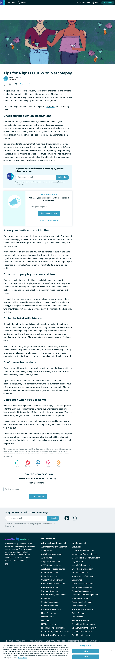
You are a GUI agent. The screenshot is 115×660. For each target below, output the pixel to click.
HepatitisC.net (47, 616)
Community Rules (92, 641)
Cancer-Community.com (52, 580)
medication (8, 125)
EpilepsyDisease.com (51, 609)
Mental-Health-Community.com (86, 558)
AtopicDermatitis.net (50, 561)
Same (57, 463)
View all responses (49, 220)
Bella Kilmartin (16, 77)
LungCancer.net (79, 543)
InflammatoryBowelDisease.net (55, 631)
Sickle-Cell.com (79, 613)
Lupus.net (76, 547)
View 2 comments (38, 483)
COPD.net (45, 598)
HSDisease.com (48, 624)
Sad (37, 463)
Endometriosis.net (49, 606)
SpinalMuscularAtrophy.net (84, 628)
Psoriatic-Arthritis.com (82, 602)
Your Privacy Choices (55, 641)
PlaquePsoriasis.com (81, 591)
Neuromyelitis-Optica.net (83, 576)
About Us (9, 641)
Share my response (49, 213)
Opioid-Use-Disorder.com (83, 583)
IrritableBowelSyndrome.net (53, 635)
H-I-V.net (45, 620)
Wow (47, 463)
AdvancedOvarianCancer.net (54, 547)
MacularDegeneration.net (83, 550)
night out (50, 106)
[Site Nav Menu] (11, 2)
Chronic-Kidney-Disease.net (53, 594)
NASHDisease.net (80, 572)
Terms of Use (19, 184)
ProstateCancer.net (80, 598)
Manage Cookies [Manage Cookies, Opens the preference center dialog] (85, 646)
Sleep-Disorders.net (80, 620)
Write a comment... (13, 489)
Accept (85, 657)
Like (16, 463)
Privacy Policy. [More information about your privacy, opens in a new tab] (22, 658)
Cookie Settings (75, 641)
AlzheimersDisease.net (51, 554)
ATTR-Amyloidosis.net (51, 565)
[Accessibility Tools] (83, 2)
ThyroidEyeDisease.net (82, 631)
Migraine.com (78, 561)
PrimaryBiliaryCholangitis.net (85, 594)
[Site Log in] (96, 2)
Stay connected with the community (26, 512)
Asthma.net (46, 558)
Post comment (38, 496)
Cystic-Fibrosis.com (50, 602)
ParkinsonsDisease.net (82, 587)
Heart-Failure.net (48, 613)
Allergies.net (47, 550)
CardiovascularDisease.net (53, 583)
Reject (86, 651)
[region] (57, 651)
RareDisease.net (79, 606)
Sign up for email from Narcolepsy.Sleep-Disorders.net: (39, 170)
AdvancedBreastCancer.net (53, 543)
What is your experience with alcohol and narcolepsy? (49, 199)
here (10, 456)
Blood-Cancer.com (49, 576)
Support (26, 463)
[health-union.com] (17, 539)
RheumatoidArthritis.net (82, 609)
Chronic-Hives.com (49, 591)
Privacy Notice (58, 182)
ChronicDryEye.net (49, 587)
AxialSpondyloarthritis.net (53, 569)
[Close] (111, 650)
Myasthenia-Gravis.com (82, 569)
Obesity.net (77, 580)
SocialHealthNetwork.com (83, 624)
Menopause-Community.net (84, 554)
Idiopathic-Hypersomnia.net (53, 628)
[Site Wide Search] (21, 2)
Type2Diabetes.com (81, 635)
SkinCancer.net (78, 616)
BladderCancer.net (49, 572)
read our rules (32, 478)
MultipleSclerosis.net (81, 565)
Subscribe (108, 3)
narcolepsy (15, 239)
